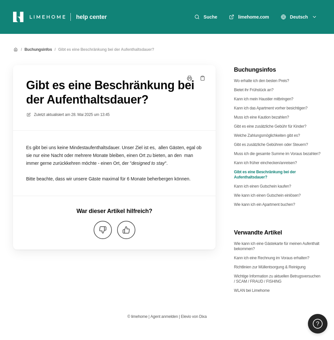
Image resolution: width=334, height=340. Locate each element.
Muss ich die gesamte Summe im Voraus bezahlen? (277, 153)
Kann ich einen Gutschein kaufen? (262, 186)
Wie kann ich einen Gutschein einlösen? (267, 195)
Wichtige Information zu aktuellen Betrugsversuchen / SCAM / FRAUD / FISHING (277, 279)
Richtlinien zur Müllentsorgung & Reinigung (269, 267)
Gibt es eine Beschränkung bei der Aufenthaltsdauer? (106, 49)
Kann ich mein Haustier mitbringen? (263, 99)
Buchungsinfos (38, 49)
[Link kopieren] (202, 78)
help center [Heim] (91, 17)
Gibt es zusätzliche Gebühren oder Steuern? (271, 144)
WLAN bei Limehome (251, 290)
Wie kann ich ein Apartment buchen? (264, 204)
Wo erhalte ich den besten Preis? (261, 80)
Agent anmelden (164, 316)
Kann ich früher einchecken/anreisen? (265, 163)
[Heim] (39, 17)
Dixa (203, 316)
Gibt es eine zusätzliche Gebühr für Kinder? (270, 126)
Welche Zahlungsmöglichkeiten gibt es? (267, 135)
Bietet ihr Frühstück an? (253, 90)
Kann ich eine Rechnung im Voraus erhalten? (271, 258)
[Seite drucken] (189, 78)
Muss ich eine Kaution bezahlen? (261, 117)
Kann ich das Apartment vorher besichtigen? (270, 108)
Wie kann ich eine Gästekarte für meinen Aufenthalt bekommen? (276, 246)
